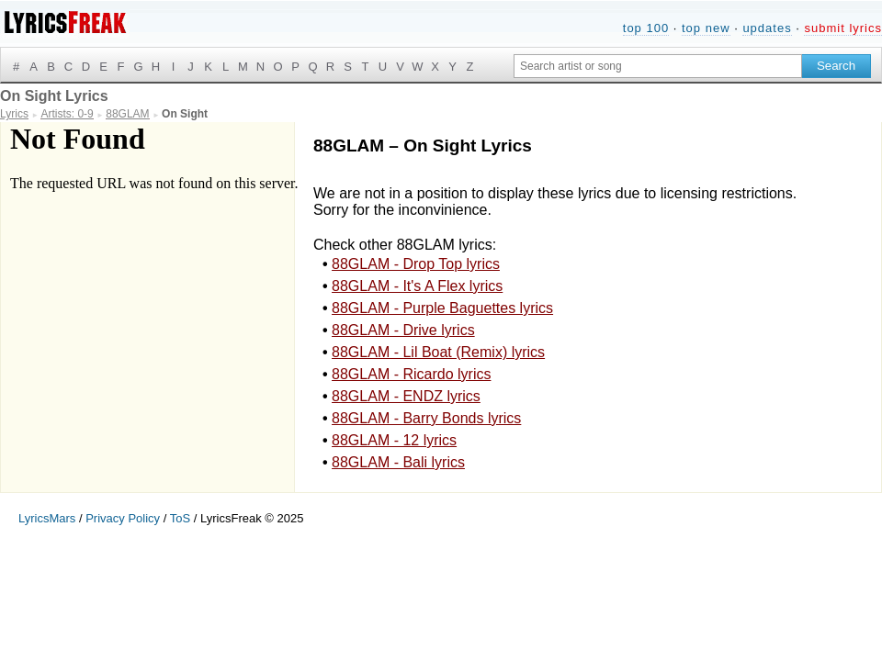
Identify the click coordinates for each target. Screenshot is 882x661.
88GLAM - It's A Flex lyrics (417, 286)
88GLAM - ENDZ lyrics (406, 396)
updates (766, 28)
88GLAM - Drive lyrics (403, 330)
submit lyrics (843, 28)
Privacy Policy (122, 518)
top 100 (646, 28)
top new (706, 28)
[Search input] (658, 66)
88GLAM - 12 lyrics (394, 440)
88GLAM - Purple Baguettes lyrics (442, 308)
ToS (180, 518)
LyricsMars (46, 518)
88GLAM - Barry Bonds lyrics (426, 418)
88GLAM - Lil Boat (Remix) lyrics (438, 352)
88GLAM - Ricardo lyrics (411, 374)
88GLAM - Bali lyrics (398, 462)
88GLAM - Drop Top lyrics (416, 264)
